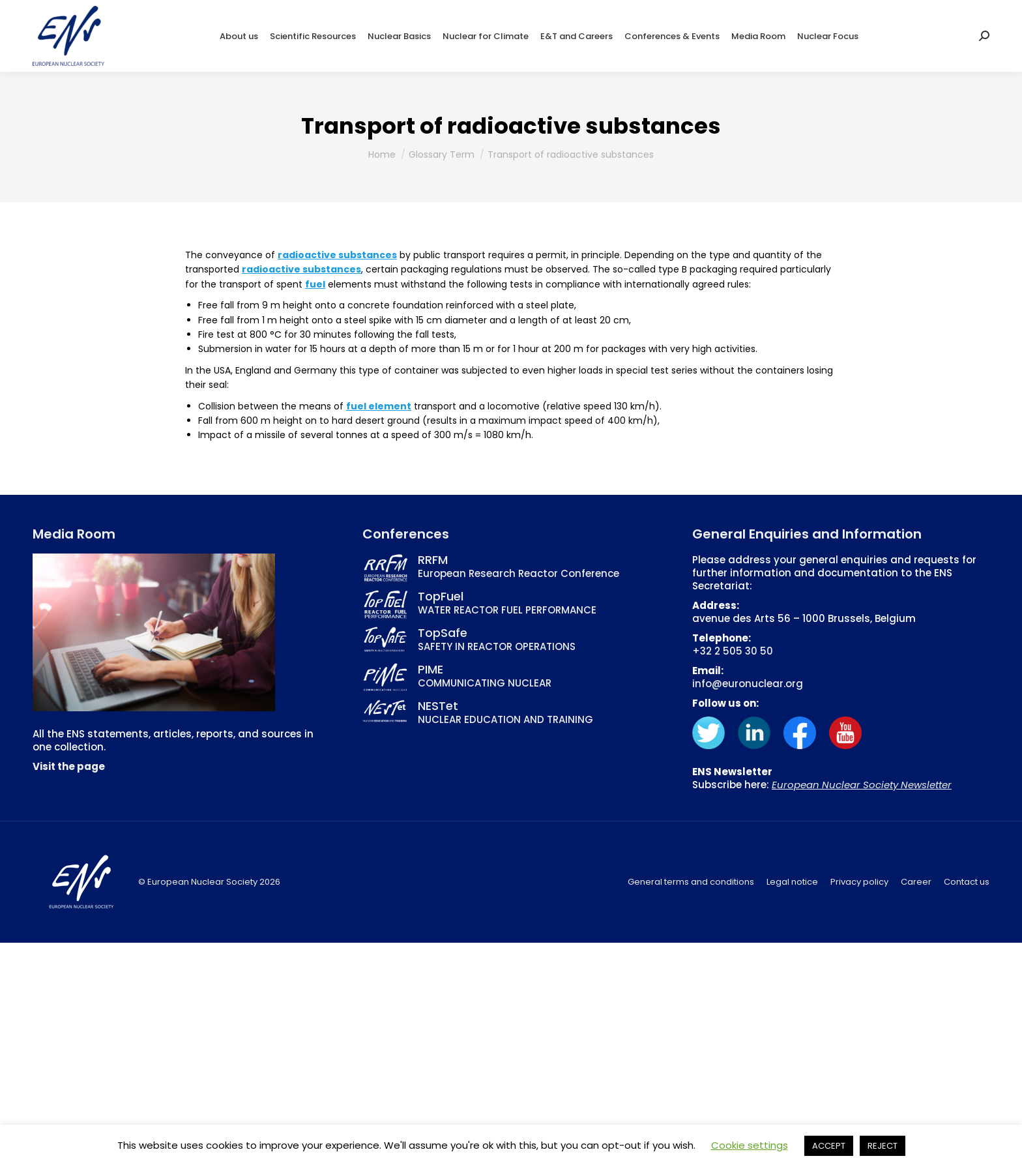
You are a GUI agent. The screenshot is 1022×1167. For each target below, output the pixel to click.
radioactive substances (337, 254)
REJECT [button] (883, 1146)
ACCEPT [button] (828, 1146)
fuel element (378, 406)
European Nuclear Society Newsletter (862, 784)
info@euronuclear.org (747, 683)
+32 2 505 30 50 (732, 651)
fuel (315, 284)
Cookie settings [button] (749, 1145)
